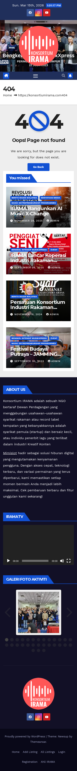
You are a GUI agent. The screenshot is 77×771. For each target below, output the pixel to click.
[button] (63, 76)
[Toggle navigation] (35, 76)
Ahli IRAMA (48, 761)
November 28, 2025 (29, 220)
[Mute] (62, 561)
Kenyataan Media (50, 198)
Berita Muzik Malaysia (24, 198)
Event (54, 250)
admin (53, 220)
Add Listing (30, 751)
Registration (30, 761)
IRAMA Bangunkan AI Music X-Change (36, 211)
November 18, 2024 (28, 314)
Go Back (38, 167)
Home (7, 95)
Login (61, 751)
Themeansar (38, 741)
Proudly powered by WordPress (25, 736)
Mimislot (10, 453)
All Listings (48, 751)
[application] (38, 545)
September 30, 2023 (29, 361)
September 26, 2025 (29, 267)
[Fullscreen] (69, 561)
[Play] (8, 561)
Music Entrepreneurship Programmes (33, 203)
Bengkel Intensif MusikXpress (29, 250)
